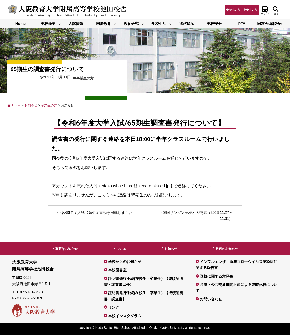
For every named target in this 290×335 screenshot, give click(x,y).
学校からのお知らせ (124, 262)
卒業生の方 (250, 10)
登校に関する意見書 (216, 276)
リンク (113, 307)
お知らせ (170, 249)
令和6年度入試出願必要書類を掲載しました (96, 213)
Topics (121, 249)
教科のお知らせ (227, 249)
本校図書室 (117, 270)
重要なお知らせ (66, 249)
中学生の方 (233, 10)
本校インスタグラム (124, 316)
